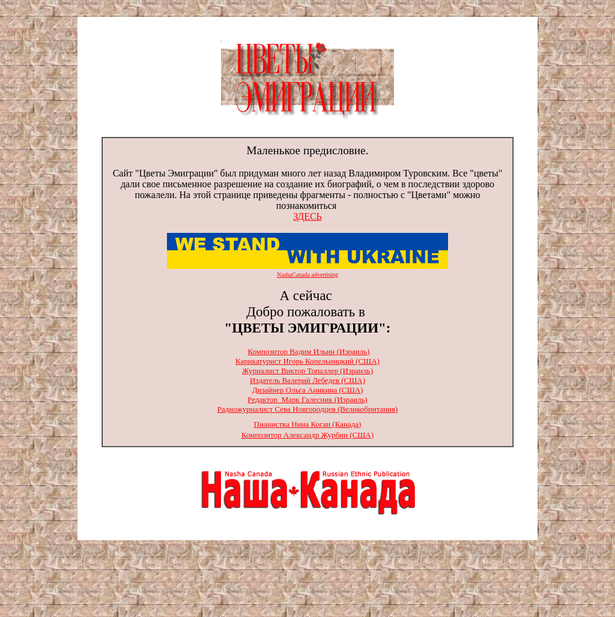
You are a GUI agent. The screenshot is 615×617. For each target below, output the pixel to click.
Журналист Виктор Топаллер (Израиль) (307, 370)
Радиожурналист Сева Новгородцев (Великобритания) (307, 409)
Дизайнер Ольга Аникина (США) (307, 389)
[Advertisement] (307, 580)
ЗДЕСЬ (307, 216)
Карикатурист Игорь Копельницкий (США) (307, 361)
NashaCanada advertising (307, 274)
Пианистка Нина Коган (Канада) (308, 424)
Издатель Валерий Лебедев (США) (307, 380)
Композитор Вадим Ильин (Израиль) (308, 351)
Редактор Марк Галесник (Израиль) (307, 399)
